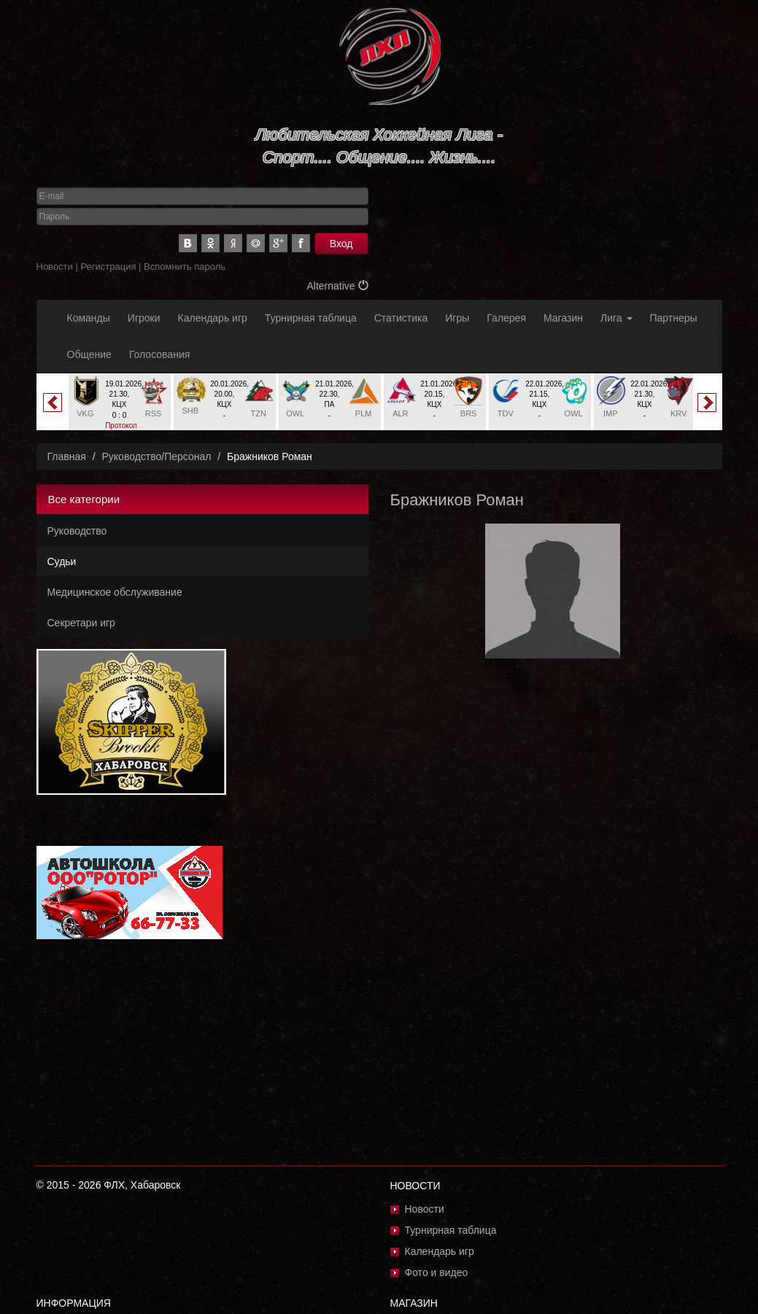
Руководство (77, 531)
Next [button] (706, 402)
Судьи (62, 561)
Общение (89, 354)
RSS (153, 413)
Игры (457, 318)
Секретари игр (81, 623)
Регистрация (108, 266)
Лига (616, 318)
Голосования (159, 354)
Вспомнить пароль (184, 266)
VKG (85, 413)
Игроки (144, 318)
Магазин (563, 318)
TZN (258, 413)
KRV (678, 413)
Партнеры (673, 318)
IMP (610, 413)
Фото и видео (436, 1272)
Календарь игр (212, 318)
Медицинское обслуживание (114, 592)
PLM (363, 413)
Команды (88, 318)
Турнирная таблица (311, 318)
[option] (120, 407)
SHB (190, 410)
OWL (295, 413)
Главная (66, 456)
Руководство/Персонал (156, 456)
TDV (506, 413)
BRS (468, 413)
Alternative (337, 286)
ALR (400, 413)
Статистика (401, 318)
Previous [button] (52, 402)
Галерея (506, 318)
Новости (54, 266)
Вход (341, 243)
